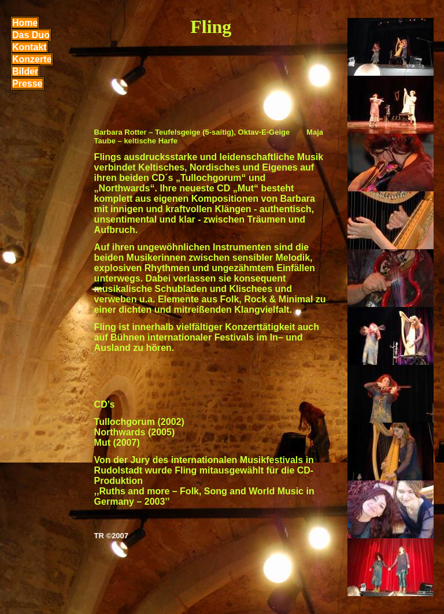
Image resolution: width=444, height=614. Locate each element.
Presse (27, 83)
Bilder (25, 71)
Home (25, 23)
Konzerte (31, 59)
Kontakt (29, 47)
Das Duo (31, 35)
